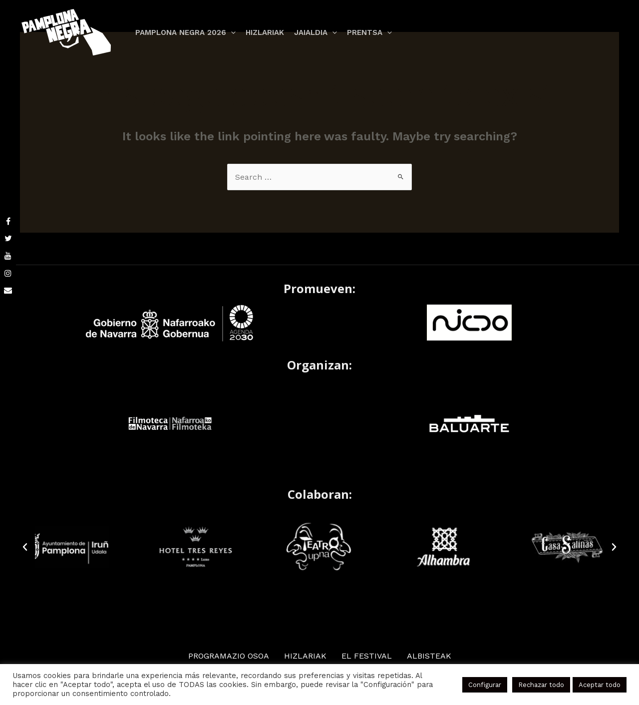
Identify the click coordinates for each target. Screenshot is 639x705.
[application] (229, 32)
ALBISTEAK (429, 655)
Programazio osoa (230, 655)
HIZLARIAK (308, 655)
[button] (25, 547)
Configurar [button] (495, 685)
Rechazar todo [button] (548, 685)
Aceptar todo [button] (602, 685)
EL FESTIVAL (368, 655)
